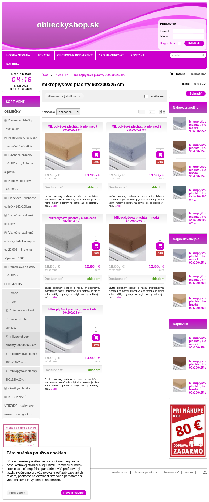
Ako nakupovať (170, 472)
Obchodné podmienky (145, 472)
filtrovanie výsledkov (64, 96)
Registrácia (167, 43)
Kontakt (189, 472)
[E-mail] (188, 31)
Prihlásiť (194, 43)
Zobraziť (195, 93)
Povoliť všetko (73, 492)
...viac (54, 206)
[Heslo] (188, 36)
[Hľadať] (202, 55)
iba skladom (154, 96)
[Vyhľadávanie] (188, 55)
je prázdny (198, 73)
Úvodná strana (120, 472)
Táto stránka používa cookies (36, 453)
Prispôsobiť (17, 492)
